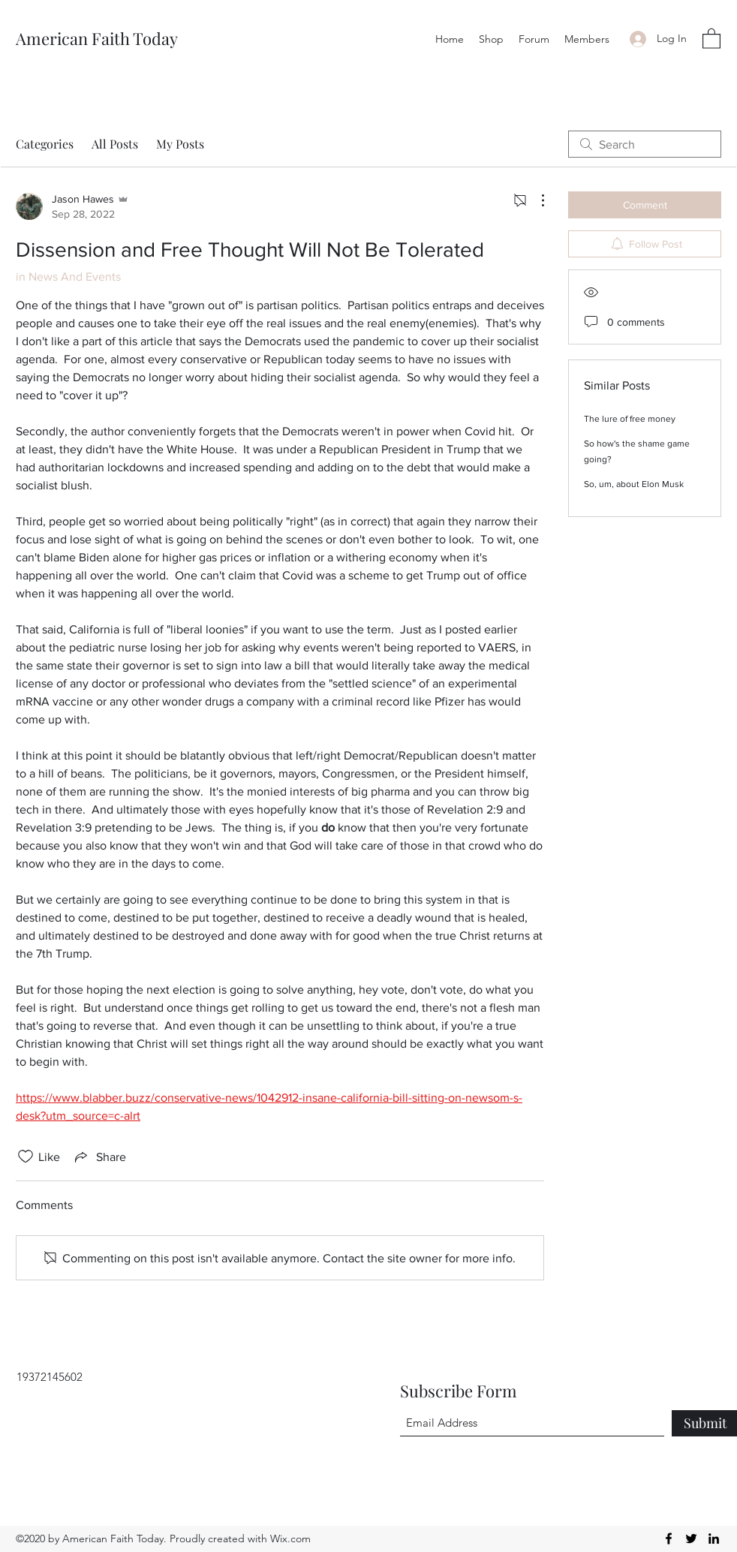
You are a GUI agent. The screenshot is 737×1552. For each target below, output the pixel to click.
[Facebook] (668, 1538)
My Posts (180, 144)
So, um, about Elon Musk (634, 484)
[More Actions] (535, 200)
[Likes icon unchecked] (25, 1156)
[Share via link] (99, 1156)
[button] (711, 38)
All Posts (115, 144)
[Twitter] (691, 1538)
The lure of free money (629, 419)
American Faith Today (97, 38)
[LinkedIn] (713, 1538)
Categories (45, 144)
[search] (644, 144)
